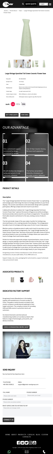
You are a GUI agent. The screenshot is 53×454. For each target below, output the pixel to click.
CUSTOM (44, 435)
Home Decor (13, 11)
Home (6, 11)
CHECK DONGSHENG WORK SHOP (16, 327)
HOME (7, 435)
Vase (20, 11)
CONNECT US (8, 420)
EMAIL (20, 382)
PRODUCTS (22, 435)
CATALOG (31, 435)
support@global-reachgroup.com (28, 384)
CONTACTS (27, 437)
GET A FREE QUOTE (12, 115)
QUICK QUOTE (31, 4)
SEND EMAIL (25, 115)
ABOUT (14, 435)
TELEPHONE (7, 382)
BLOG (38, 435)
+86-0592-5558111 (8, 384)
